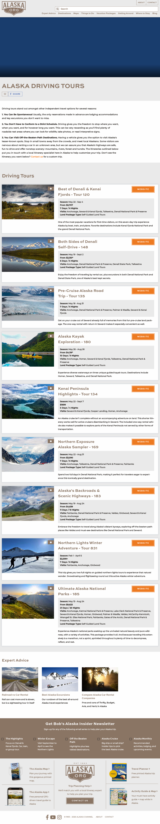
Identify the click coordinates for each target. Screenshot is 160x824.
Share (15, 94)
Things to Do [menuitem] (87, 13)
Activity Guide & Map (145, 791)
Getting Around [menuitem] (125, 13)
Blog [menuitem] (154, 13)
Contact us (37, 156)
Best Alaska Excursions (56, 695)
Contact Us (80, 801)
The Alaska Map (39, 769)
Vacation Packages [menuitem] (106, 13)
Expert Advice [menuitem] (49, 13)
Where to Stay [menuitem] (143, 13)
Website (143, 189)
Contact (152, 2)
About (141, 2)
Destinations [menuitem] (64, 13)
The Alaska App (39, 792)
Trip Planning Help (80, 786)
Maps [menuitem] (76, 13)
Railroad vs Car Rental (15, 695)
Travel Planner (141, 769)
